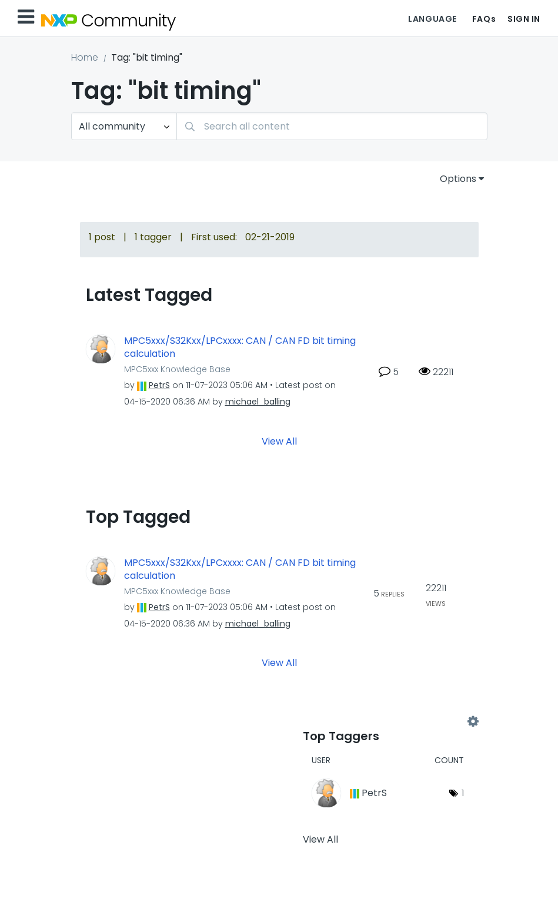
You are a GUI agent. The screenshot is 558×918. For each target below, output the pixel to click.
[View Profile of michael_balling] (257, 401)
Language (432, 19)
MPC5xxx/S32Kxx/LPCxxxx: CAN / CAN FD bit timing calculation (240, 347)
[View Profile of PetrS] (159, 385)
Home (84, 57)
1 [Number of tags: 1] (463, 793)
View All (279, 441)
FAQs (484, 19)
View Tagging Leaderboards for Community (387, 722)
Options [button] (458, 178)
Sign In (523, 19)
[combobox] (331, 126)
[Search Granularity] (124, 126)
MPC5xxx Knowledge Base (177, 369)
